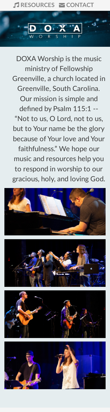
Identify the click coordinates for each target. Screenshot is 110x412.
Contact (76, 5)
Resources (34, 5)
